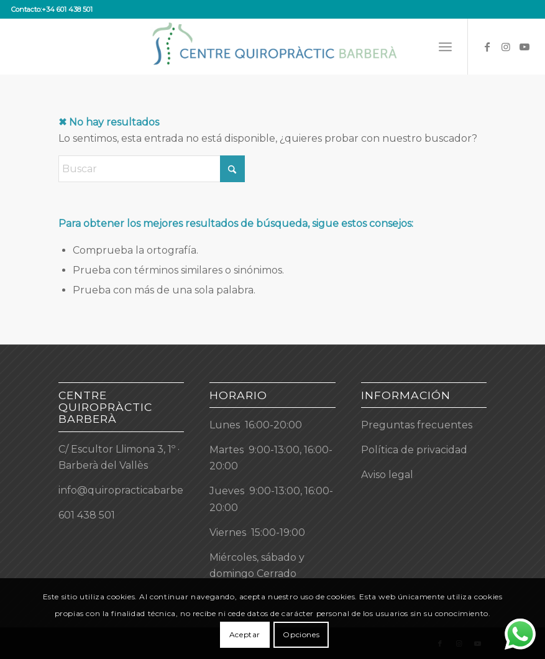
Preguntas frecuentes (416, 425)
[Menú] (445, 46)
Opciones (301, 634)
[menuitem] (445, 46)
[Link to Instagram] (506, 46)
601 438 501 (86, 515)
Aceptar (244, 634)
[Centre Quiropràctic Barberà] (272, 47)
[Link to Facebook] (487, 46)
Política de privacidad (414, 450)
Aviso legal (387, 475)
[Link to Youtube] (524, 46)
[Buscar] (151, 168)
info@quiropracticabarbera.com (137, 490)
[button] (272, 532)
